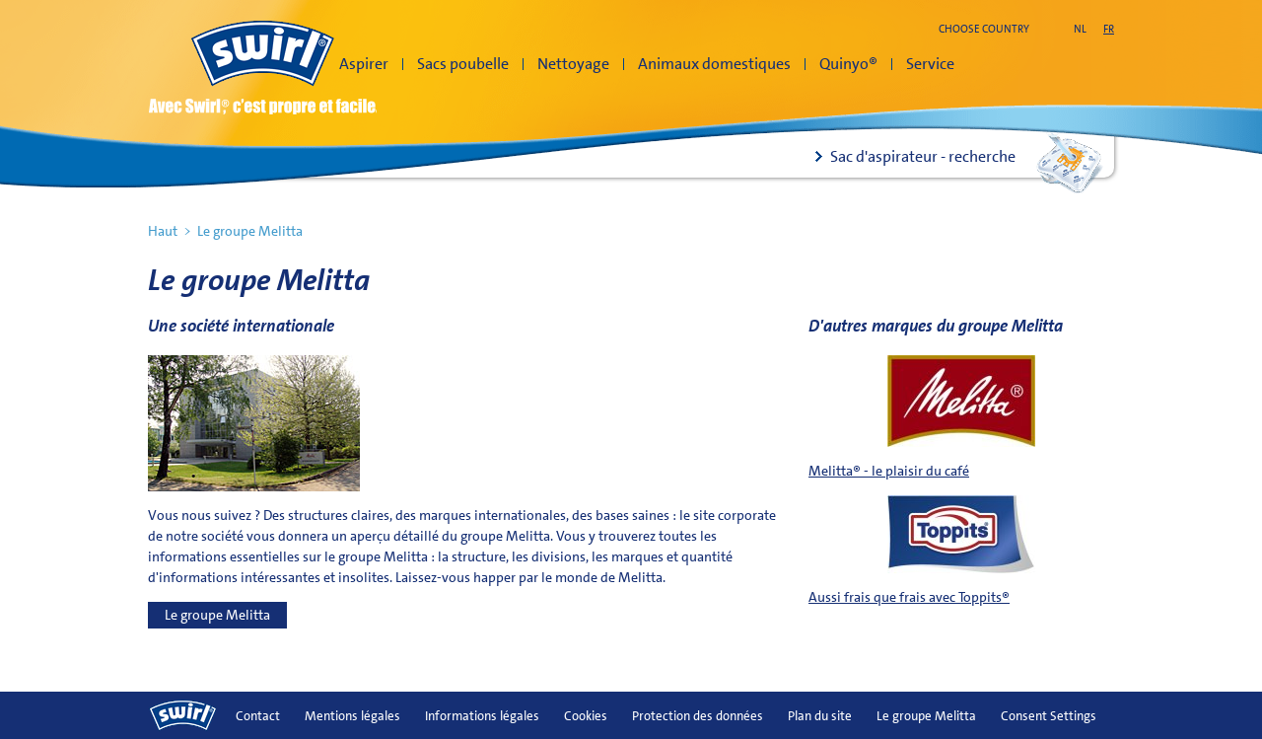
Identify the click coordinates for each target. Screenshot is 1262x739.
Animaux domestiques (714, 63)
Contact (258, 715)
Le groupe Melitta (217, 615)
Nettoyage (573, 63)
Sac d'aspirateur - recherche (923, 156)
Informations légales (482, 715)
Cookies (585, 715)
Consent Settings (1048, 715)
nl (1080, 29)
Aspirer (363, 63)
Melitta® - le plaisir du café (888, 471)
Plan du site (820, 715)
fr (1108, 29)
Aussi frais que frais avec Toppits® (909, 597)
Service (930, 63)
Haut (162, 231)
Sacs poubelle (463, 63)
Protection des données (697, 715)
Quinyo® (848, 63)
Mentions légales (352, 715)
